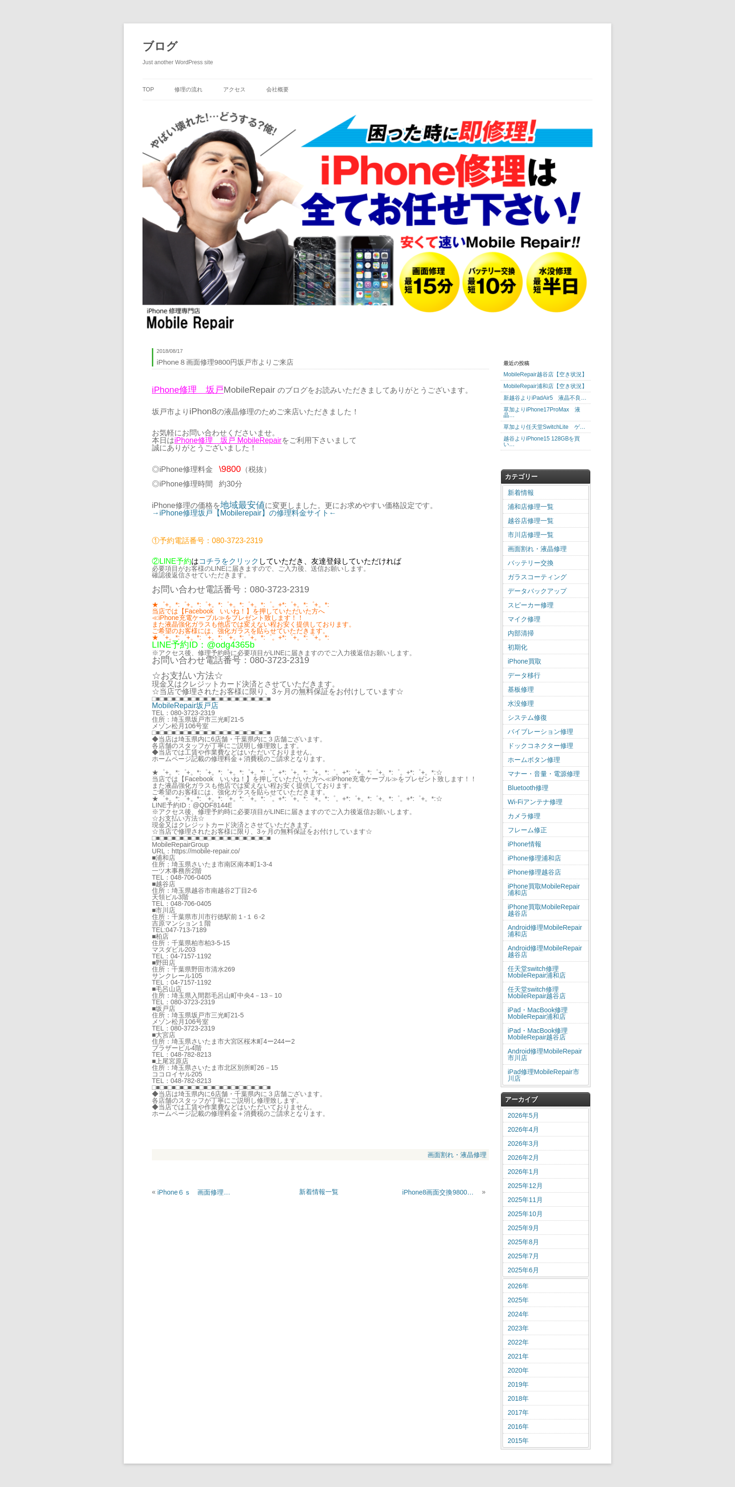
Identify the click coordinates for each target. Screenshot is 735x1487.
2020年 (518, 1370)
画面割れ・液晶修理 (457, 1154)
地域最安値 (242, 505)
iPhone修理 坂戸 (205, 440)
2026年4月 (523, 1129)
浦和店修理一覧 (531, 506)
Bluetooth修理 (528, 788)
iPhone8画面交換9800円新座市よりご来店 (441, 1192)
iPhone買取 (524, 661)
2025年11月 (525, 1199)
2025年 (518, 1300)
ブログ (160, 46)
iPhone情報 (524, 844)
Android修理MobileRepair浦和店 (545, 931)
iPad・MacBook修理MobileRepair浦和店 (538, 1013)
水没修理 (521, 703)
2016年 (518, 1426)
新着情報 (521, 492)
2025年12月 (525, 1185)
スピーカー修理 (531, 605)
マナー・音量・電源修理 (544, 773)
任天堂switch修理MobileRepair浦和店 (537, 972)
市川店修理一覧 (531, 534)
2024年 (518, 1314)
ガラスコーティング (537, 577)
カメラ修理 (524, 816)
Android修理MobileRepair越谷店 (545, 951)
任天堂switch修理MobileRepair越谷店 (537, 993)
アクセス (234, 89)
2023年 (518, 1328)
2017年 (518, 1412)
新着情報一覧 (318, 1192)
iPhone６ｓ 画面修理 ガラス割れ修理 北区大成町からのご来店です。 (196, 1192)
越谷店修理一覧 (531, 520)
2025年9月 (523, 1228)
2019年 (518, 1384)
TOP (148, 89)
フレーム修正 (527, 830)
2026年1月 (523, 1171)
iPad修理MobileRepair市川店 (543, 1075)
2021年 (518, 1356)
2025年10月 (525, 1214)
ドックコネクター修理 (540, 745)
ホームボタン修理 (534, 759)
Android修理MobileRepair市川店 (545, 1054)
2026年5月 (523, 1115)
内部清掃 (521, 633)
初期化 (517, 647)
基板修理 (521, 689)
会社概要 (277, 89)
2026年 (518, 1286)
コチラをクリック (229, 561)
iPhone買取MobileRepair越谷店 (544, 910)
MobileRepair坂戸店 (185, 706)
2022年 (518, 1342)
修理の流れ (188, 89)
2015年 (518, 1440)
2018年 (518, 1398)
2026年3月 (523, 1143)
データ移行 (524, 675)
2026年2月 (523, 1157)
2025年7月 (523, 1256)
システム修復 (527, 717)
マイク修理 (524, 619)
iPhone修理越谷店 (534, 872)
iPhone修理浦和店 (534, 858)
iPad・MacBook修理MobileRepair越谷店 (538, 1034)
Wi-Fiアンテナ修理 (535, 802)
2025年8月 (523, 1242)
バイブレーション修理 (540, 731)
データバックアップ (537, 591)
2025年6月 (523, 1270)
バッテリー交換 (531, 563)
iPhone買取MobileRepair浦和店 (544, 889)
